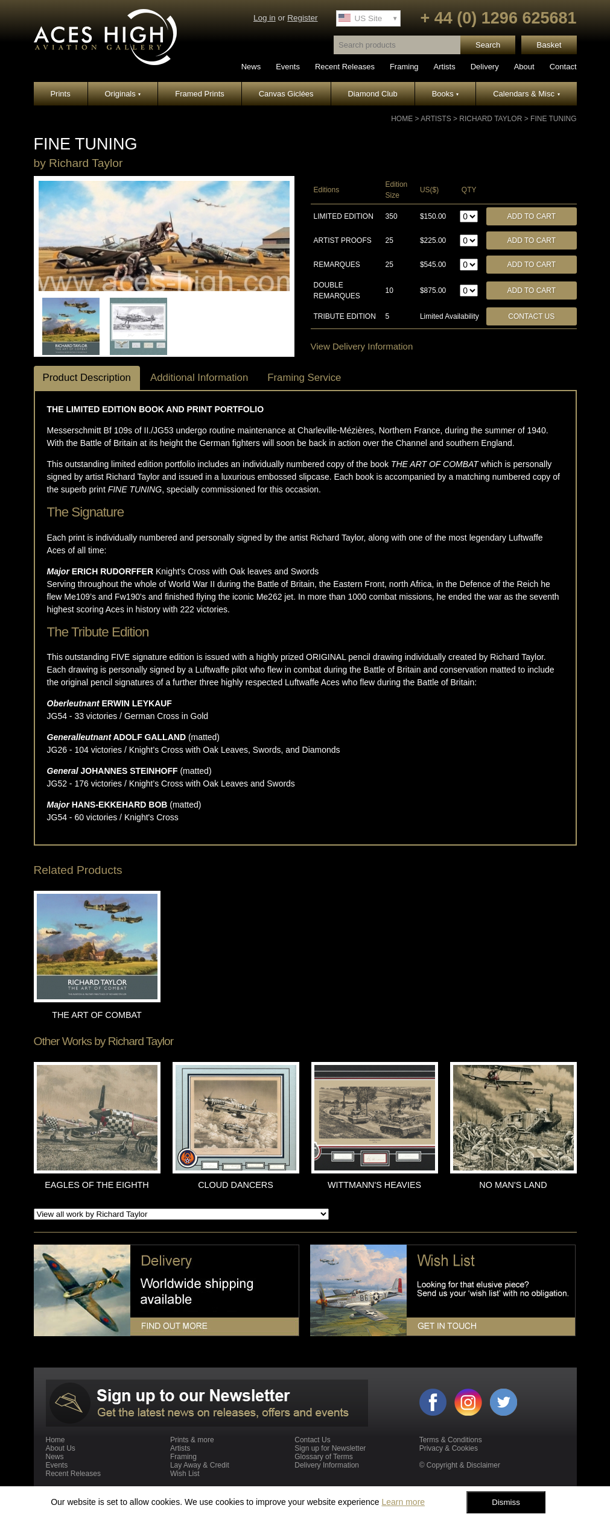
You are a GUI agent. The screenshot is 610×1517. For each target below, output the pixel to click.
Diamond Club (372, 93)
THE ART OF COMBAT (97, 1015)
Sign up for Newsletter (330, 1448)
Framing (404, 66)
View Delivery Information (362, 346)
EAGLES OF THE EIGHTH (96, 1185)
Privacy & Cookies (448, 1448)
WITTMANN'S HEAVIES (374, 1185)
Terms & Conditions (450, 1440)
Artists (445, 66)
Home (402, 119)
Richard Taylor (490, 119)
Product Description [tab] (87, 377)
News (251, 66)
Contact (563, 66)
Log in (264, 17)
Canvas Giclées (286, 93)
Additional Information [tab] (199, 377)
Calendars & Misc (526, 93)
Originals (123, 93)
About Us (60, 1448)
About (524, 66)
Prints (60, 93)
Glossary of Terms (323, 1457)
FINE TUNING (553, 119)
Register (302, 17)
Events (288, 66)
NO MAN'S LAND (513, 1185)
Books (445, 93)
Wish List (185, 1473)
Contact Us (531, 316)
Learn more (403, 1502)
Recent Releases (345, 66)
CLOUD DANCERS (235, 1185)
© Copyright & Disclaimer (459, 1465)
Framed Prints (199, 93)
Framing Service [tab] (304, 377)
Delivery (485, 66)
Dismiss (506, 1502)
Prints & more (192, 1440)
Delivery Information (326, 1465)
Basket (548, 44)
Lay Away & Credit (199, 1465)
